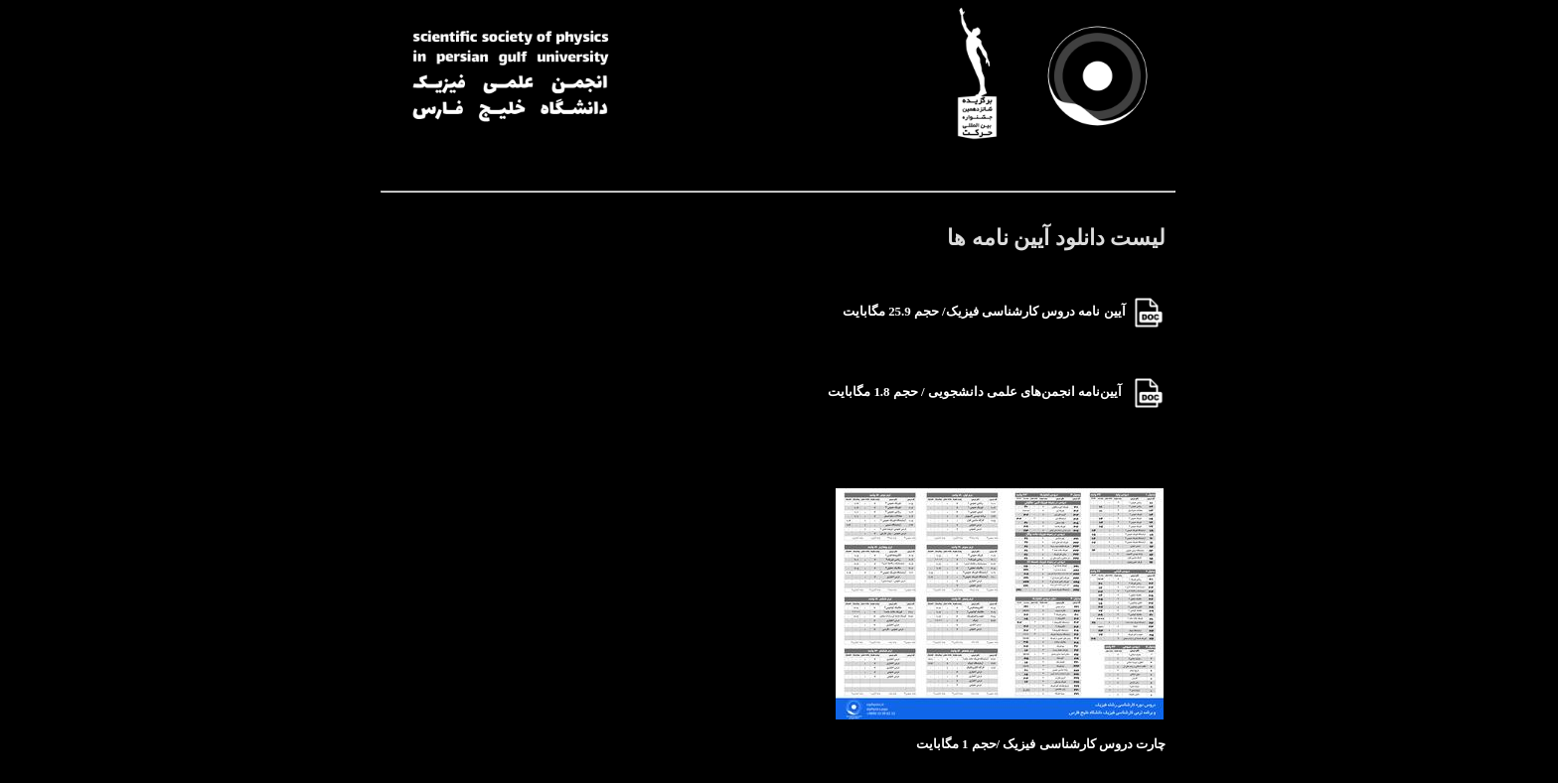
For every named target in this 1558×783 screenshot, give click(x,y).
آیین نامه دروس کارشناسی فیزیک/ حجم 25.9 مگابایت (984, 312)
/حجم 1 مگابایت (958, 744)
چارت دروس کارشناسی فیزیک (1084, 744)
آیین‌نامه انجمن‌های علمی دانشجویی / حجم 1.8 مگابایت (980, 392)
